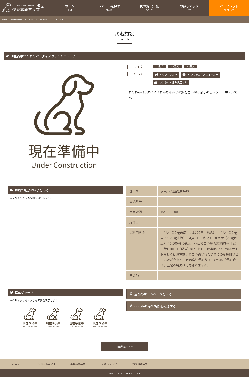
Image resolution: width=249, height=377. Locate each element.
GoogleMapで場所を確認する (155, 306)
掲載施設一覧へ (124, 346)
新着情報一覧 (140, 364)
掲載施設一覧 (149, 7)
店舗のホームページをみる (153, 294)
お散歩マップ (189, 7)
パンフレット (229, 7)
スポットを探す (110, 7)
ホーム (70, 7)
